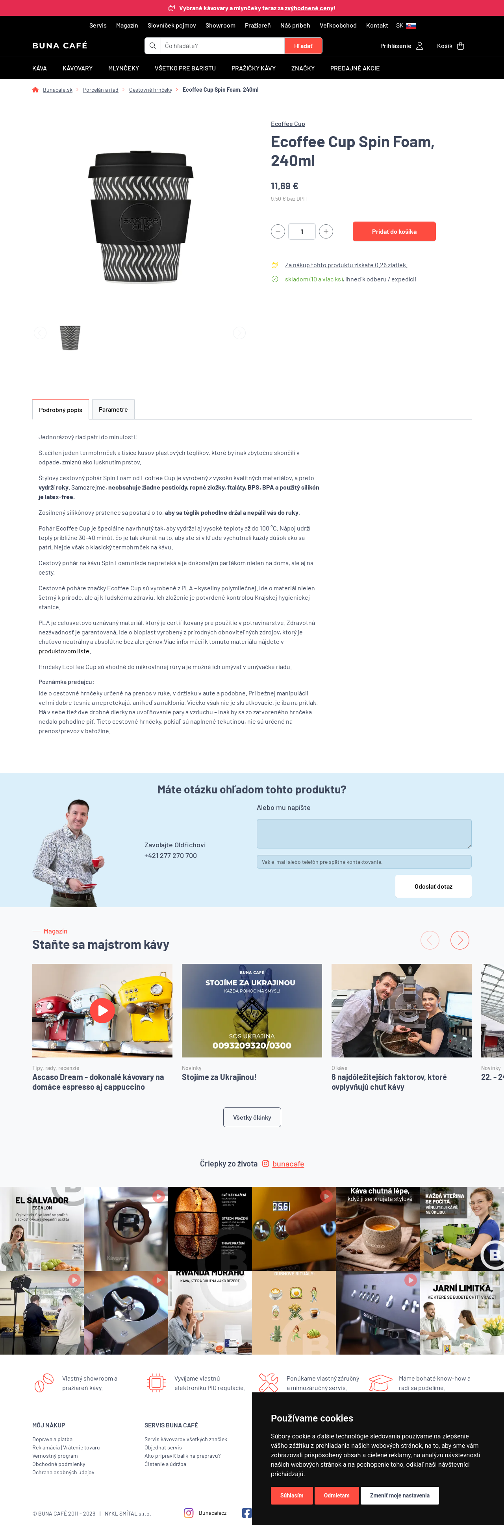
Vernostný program (55, 1455)
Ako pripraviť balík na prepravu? (182, 1455)
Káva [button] (39, 68)
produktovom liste (64, 650)
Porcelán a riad (101, 89)
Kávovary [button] (78, 68)
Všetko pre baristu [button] (185, 68)
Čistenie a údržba (165, 1463)
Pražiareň (258, 25)
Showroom (220, 25)
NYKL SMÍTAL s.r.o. (128, 1513)
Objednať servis (163, 1447)
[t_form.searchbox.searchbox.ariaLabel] (222, 45)
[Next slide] (239, 333)
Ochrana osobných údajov (63, 1472)
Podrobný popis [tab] (60, 409)
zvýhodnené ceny (309, 7)
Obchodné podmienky (58, 1463)
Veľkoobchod (338, 25)
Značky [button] (303, 68)
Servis (98, 25)
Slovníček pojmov (172, 25)
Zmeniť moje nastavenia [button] (400, 1495)
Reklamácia (46, 1447)
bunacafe (283, 1163)
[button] (406, 25)
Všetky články (252, 1117)
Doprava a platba (52, 1439)
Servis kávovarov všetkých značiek (186, 1439)
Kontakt (377, 25)
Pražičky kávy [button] (254, 68)
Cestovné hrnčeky (150, 89)
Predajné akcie (355, 68)
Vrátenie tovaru (81, 1447)
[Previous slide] (40, 333)
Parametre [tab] (113, 409)
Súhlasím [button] (292, 1495)
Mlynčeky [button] (123, 68)
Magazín (127, 25)
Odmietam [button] (337, 1495)
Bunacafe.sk (57, 89)
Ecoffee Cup (288, 123)
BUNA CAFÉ (60, 45)
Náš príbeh (295, 25)
